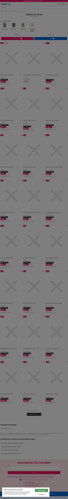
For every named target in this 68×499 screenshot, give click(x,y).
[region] (25, 492)
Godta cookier (41, 490)
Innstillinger (41, 494)
